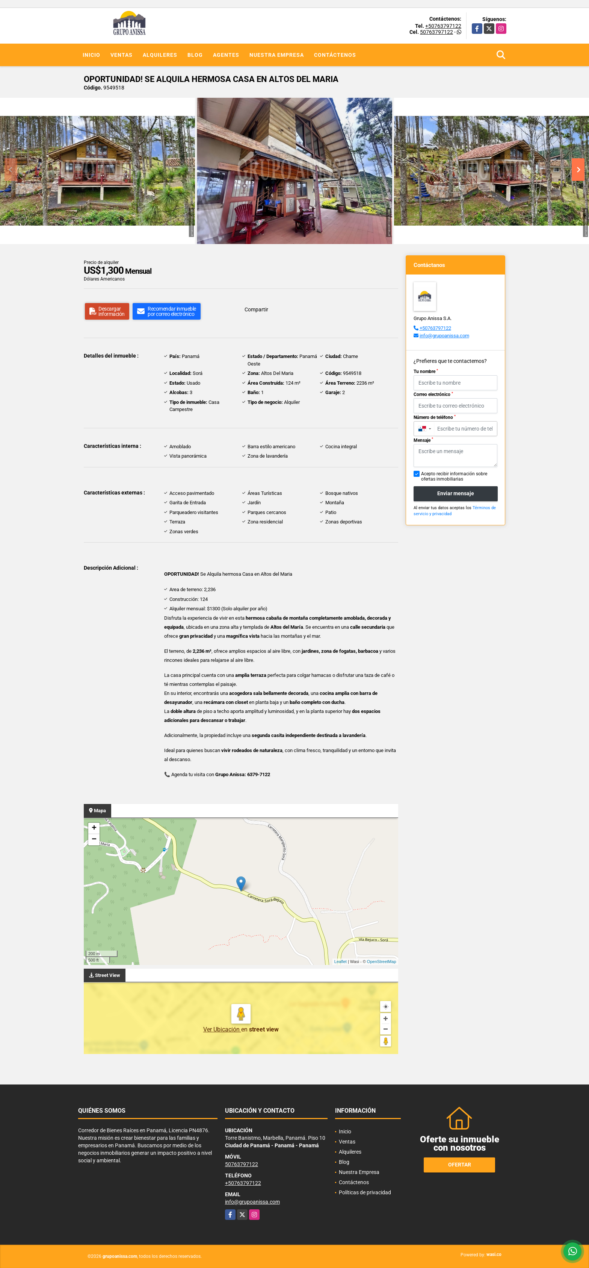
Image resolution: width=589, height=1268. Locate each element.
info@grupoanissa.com (444, 335)
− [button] (94, 839)
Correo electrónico (433, 394)
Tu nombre (426, 372)
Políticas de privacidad (365, 1192)
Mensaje (423, 440)
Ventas (121, 55)
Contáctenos (335, 55)
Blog (195, 55)
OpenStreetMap (381, 961)
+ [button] (94, 828)
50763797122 (436, 32)
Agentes (226, 55)
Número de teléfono (435, 417)
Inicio (91, 55)
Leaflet (340, 961)
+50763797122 (443, 26)
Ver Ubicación (222, 1029)
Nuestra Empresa (276, 55)
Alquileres (160, 55)
